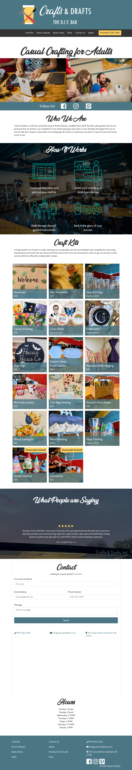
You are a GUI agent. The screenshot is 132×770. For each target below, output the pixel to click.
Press (51, 757)
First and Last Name (23, 579)
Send (66, 620)
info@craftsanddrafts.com (63, 633)
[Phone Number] (93, 597)
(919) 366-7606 (22, 633)
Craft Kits (29, 32)
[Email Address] (39, 597)
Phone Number (74, 592)
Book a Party (58, 32)
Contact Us (80, 32)
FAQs (69, 32)
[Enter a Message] (66, 611)
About (91, 32)
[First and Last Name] (66, 584)
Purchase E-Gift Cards (110, 32)
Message (18, 605)
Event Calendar (43, 32)
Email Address (20, 592)
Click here (78, 574)
